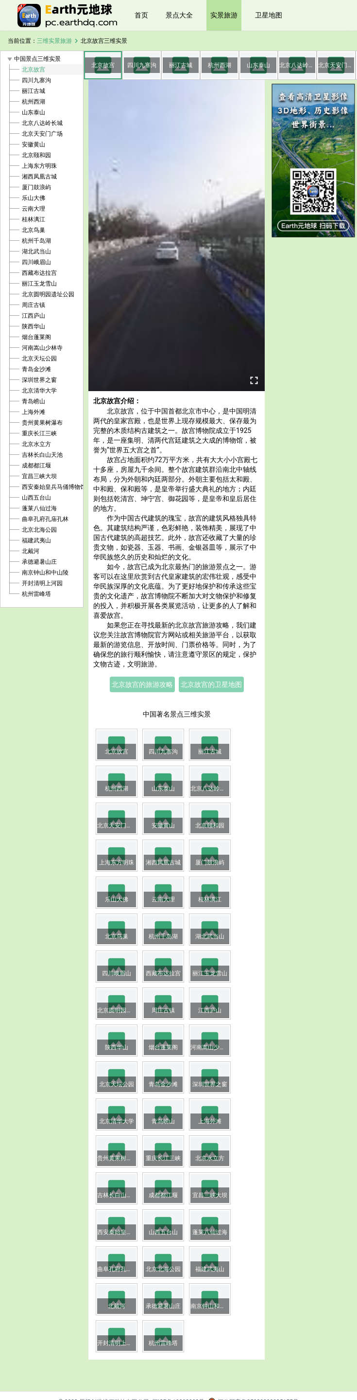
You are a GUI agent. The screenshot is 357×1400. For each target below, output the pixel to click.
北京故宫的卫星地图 (211, 684)
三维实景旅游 (54, 40)
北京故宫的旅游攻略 (142, 684)
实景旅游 (224, 15)
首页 (141, 15)
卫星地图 (268, 15)
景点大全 (179, 15)
